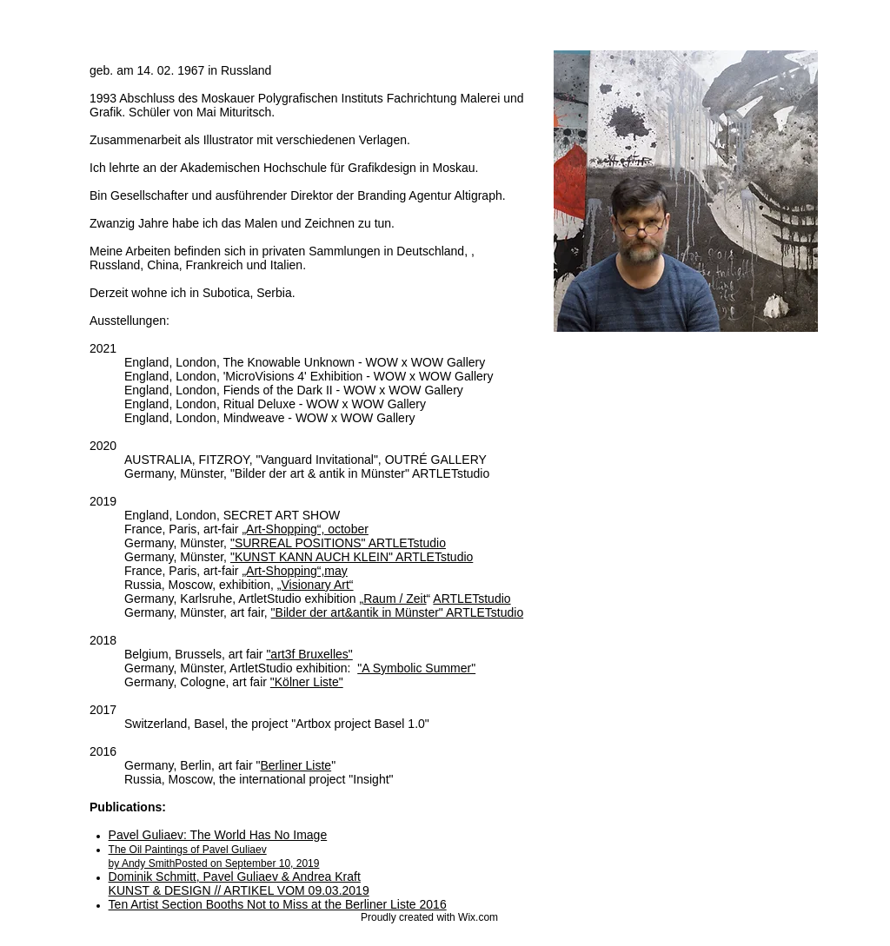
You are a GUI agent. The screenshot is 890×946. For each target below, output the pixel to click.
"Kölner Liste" (306, 682)
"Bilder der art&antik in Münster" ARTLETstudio (397, 612)
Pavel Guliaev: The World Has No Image (218, 835)
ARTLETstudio (471, 598)
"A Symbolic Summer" (416, 668)
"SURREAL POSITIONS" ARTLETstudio (338, 543)
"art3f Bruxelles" (309, 654)
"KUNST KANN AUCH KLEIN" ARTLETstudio (351, 557)
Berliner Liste (295, 765)
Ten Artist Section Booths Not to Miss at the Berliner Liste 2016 (278, 904)
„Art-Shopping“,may (294, 571)
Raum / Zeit (394, 598)
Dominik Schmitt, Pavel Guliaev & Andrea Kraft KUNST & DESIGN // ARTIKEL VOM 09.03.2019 (239, 883)
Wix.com (478, 917)
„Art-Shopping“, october (305, 529)
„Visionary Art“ (315, 585)
